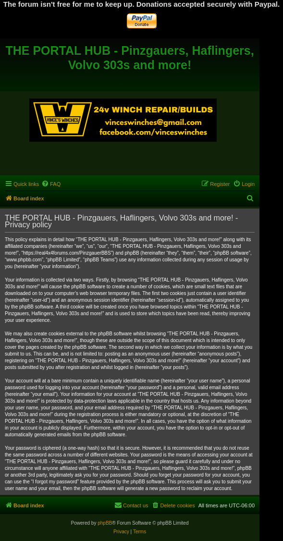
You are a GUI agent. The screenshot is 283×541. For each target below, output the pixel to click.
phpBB (105, 523)
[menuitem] (51, 184)
